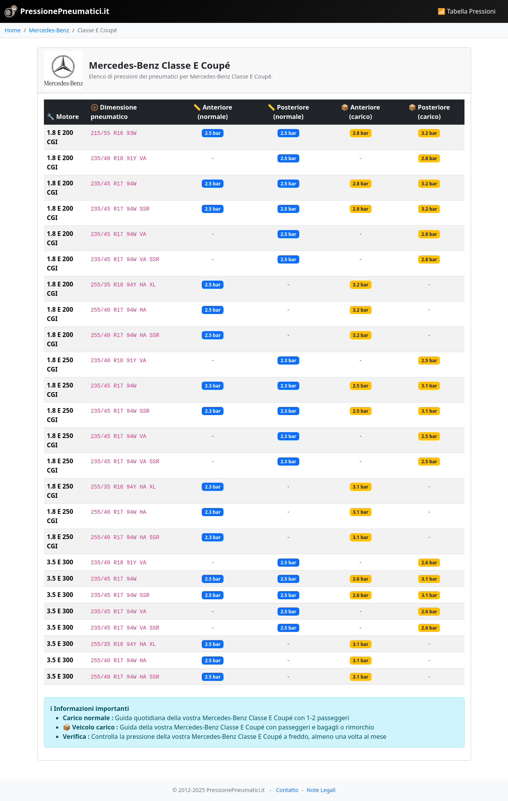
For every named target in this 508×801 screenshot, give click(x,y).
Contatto (287, 790)
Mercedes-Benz (49, 30)
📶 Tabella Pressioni (467, 11)
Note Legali (321, 790)
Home (13, 30)
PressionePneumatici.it (57, 11)
